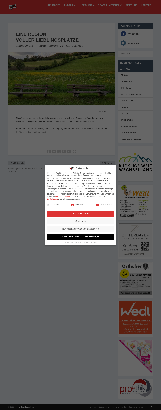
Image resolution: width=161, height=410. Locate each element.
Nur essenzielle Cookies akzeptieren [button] (80, 229)
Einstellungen (52, 199)
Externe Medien (104, 205)
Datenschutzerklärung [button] (82, 242)
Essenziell (53, 205)
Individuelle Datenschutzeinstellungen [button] (81, 236)
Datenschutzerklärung (64, 196)
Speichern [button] (80, 221)
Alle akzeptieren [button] (80, 213)
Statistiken (77, 205)
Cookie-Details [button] (69, 242)
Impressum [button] (93, 242)
